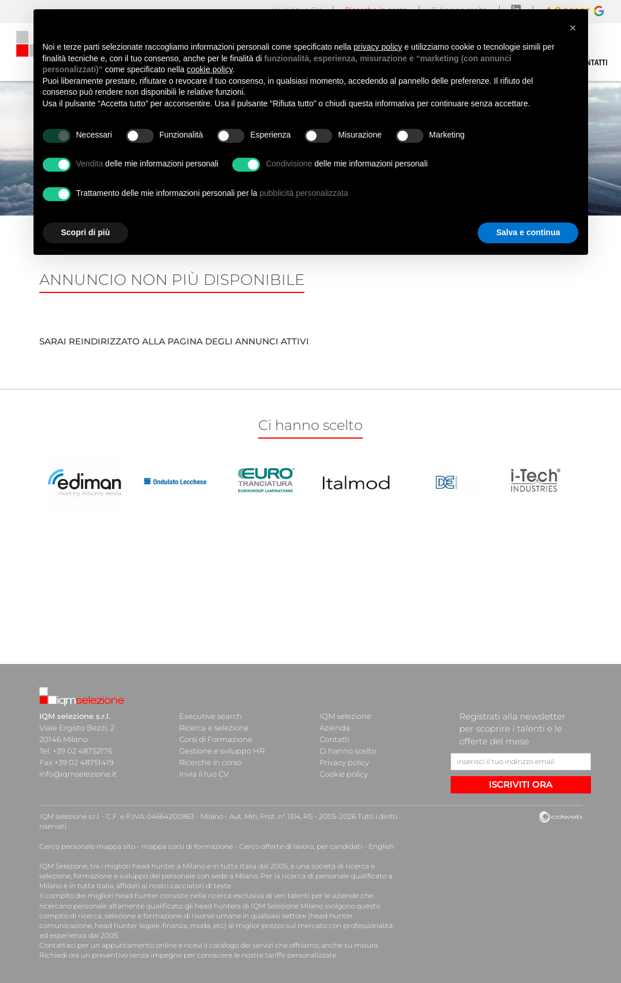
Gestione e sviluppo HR (222, 750)
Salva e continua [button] (528, 232)
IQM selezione (345, 716)
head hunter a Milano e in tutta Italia (194, 866)
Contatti (334, 739)
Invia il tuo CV (204, 773)
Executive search (210, 716)
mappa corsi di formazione (187, 846)
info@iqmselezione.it (78, 773)
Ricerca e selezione (214, 727)
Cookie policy (343, 773)
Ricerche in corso (210, 762)
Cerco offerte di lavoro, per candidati (300, 846)
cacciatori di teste (200, 885)
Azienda (334, 727)
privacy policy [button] (378, 46)
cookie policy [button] (209, 69)
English (381, 846)
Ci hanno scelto (347, 750)
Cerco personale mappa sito (87, 846)
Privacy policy (344, 762)
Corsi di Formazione (215, 739)
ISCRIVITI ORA (520, 784)
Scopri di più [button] (85, 232)
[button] (573, 27)
